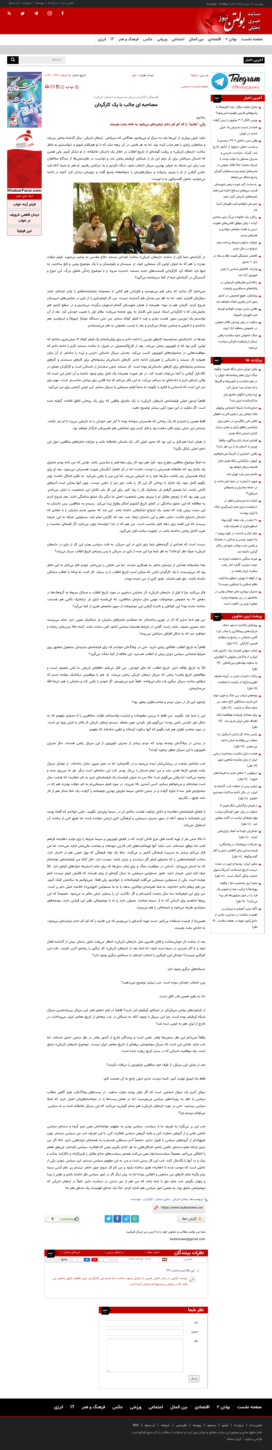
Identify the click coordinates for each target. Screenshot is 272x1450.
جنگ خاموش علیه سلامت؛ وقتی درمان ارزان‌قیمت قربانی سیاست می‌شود (237, 341)
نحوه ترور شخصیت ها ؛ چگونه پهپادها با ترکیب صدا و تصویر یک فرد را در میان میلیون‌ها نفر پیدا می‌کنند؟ (236, 892)
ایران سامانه (234, 1439)
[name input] (145, 1323)
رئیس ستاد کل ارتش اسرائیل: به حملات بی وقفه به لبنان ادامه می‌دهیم (237, 740)
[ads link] (238, 81)
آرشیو (225, 1425)
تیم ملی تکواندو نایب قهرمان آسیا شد (236, 206)
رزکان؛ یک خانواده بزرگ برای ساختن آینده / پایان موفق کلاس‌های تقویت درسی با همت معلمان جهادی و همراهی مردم (234, 226)
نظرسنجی (181, 1425)
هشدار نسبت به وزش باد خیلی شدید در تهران (238, 130)
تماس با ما (67, 3)
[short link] (182, 1208)
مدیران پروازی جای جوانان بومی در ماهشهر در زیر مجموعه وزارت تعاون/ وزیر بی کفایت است (236, 597)
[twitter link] (109, 1219)
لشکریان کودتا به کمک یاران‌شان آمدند (237, 834)
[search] (13, 60)
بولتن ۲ (231, 39)
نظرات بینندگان (189, 1253)
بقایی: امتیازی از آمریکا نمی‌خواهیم (235, 453)
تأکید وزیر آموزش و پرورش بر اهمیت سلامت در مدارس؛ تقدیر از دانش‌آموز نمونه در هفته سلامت (234, 917)
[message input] (145, 1356)
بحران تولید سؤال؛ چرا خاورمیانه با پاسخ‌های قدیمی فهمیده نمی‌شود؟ (200, 59)
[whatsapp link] (135, 1219)
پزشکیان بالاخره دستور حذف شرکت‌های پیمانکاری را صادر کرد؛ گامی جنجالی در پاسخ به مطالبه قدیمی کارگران (236, 634)
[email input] (145, 1332)
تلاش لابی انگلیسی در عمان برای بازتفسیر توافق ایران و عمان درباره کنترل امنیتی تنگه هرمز (236, 427)
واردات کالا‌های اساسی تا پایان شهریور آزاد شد (238, 272)
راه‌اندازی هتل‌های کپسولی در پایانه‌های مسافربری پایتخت (238, 285)
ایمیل (194, 1332)
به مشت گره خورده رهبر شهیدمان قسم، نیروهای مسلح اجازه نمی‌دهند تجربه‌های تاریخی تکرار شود (234, 190)
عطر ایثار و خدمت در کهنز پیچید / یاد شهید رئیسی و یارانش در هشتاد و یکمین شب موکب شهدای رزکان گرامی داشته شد (235, 542)
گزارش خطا (191, 1218)
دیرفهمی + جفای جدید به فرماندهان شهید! (235, 776)
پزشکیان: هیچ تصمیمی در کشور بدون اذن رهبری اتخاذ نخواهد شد (236, 298)
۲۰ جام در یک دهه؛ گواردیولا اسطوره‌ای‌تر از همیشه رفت (239, 523)
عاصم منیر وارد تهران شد (242, 474)
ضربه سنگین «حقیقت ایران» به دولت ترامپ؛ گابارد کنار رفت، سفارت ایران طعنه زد (238, 564)
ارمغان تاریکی (180, 1199)
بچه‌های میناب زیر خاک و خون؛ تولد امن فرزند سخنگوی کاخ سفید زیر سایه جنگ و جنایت (235, 701)
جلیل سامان (162, 1199)
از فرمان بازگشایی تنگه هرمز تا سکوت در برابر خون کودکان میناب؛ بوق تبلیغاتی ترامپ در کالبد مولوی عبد (236, 814)
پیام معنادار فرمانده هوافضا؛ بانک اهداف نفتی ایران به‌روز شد (236, 721)
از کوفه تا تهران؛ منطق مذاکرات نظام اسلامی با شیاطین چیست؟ (237, 581)
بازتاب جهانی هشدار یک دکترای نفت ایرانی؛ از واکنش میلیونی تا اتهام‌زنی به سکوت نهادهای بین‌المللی (234, 659)
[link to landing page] (238, 21)
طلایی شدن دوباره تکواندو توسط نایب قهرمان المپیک (237, 312)
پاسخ (64, 1259)
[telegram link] (126, 1219)
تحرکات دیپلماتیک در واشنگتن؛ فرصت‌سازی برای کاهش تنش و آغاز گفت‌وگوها (235, 850)
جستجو (211, 1425)
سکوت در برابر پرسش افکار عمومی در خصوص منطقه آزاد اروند (236, 325)
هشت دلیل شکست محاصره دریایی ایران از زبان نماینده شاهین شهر (235, 759)
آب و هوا (14, 3)
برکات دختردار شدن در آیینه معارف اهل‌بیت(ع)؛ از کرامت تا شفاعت (235, 682)
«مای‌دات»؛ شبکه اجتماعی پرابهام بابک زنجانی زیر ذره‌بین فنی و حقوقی (235, 410)
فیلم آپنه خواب (24, 205)
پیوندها (40, 3)
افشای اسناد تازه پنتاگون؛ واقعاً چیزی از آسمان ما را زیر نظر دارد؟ (236, 443)
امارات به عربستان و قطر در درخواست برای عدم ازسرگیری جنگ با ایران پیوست (235, 506)
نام (196, 1322)
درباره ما (52, 3)
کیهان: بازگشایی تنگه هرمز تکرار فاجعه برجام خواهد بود (237, 464)
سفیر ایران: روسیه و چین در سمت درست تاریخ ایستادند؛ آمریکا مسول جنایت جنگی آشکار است (235, 869)
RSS (136, 1425)
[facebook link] (117, 1219)
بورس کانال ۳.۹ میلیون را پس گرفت (235, 120)
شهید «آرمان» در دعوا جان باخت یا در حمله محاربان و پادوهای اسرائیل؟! (235, 487)
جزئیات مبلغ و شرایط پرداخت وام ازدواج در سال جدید (237, 245)
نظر (196, 1341)
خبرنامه (27, 3)
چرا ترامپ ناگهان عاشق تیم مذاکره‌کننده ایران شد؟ (240, 397)
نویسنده (136, 1199)
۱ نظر (135, 75)
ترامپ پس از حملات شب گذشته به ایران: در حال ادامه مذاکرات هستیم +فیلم (235, 792)
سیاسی (185, 86)
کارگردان (148, 1199)
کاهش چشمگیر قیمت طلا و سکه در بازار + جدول (235, 258)
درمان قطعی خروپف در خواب (24, 218)
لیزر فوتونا (24, 231)
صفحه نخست (252, 39)
